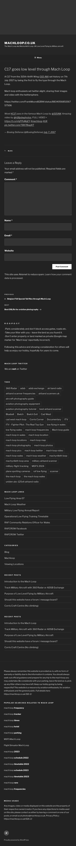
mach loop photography (18, 445)
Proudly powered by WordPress (16, 840)
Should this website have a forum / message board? (30, 599)
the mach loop (13, 476)
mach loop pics (13, 450)
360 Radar (11, 388)
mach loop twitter (34, 450)
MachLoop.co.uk (19, 43)
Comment (10, 179)
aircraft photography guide (20, 398)
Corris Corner (37, 419)
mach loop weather (36, 455)
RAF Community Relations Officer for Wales (27, 522)
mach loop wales (14, 455)
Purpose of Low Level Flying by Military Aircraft (28, 593)
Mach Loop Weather (15, 504)
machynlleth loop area (17, 461)
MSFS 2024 (38, 466)
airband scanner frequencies (20, 393)
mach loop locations (16, 440)
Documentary (54, 419)
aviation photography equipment (23, 404)
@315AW (56, 113)
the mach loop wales (34, 476)
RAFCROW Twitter (14, 534)
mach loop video (54, 450)
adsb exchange (36, 388)
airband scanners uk (49, 393)
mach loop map (38, 440)
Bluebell (10, 414)
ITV (66, 419)
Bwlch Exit (32, 414)
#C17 (13, 113)
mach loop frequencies (37, 429)
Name (8, 220)
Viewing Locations (14, 564)
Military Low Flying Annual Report (21, 510)
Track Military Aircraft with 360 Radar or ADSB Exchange (34, 587)
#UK (45, 121)
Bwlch (20, 414)
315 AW (44, 76)
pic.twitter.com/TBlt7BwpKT (19, 125)
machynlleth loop (58, 455)
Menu (38, 58)
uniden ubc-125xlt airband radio (22, 481)
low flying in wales (56, 424)
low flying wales (14, 429)
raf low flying (40, 471)
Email (8, 235)
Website (9, 250)
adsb (22, 388)
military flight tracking (17, 466)
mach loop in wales (15, 435)
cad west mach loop (16, 419)
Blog (10, 151)
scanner (54, 471)
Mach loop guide (60, 429)
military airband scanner (44, 461)
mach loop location (38, 435)
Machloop (9, 558)
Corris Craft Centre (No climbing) (21, 605)
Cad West (46, 414)
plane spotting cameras (18, 471)
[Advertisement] (38, 17)
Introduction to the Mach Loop (20, 581)
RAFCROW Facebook (15, 528)
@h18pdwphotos (22, 117)
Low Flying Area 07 (14, 498)
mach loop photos (43, 445)
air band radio (54, 388)
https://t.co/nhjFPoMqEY (17, 121)
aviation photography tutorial (21, 409)
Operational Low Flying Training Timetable (26, 516)
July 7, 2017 (50, 132)
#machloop (36, 121)
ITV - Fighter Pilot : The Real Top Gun (25, 424)
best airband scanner (50, 409)
